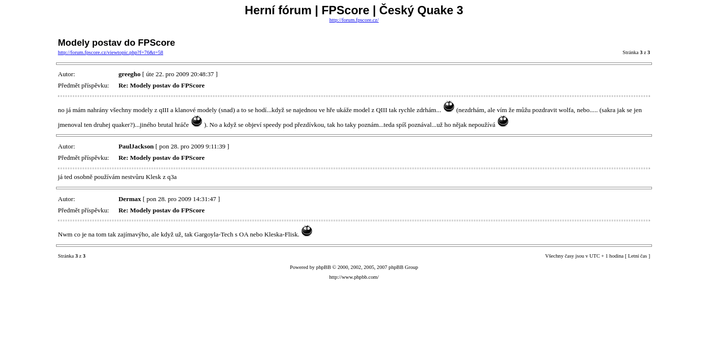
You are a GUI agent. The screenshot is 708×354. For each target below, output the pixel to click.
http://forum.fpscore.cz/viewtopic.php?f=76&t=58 (110, 52)
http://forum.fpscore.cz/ (354, 20)
